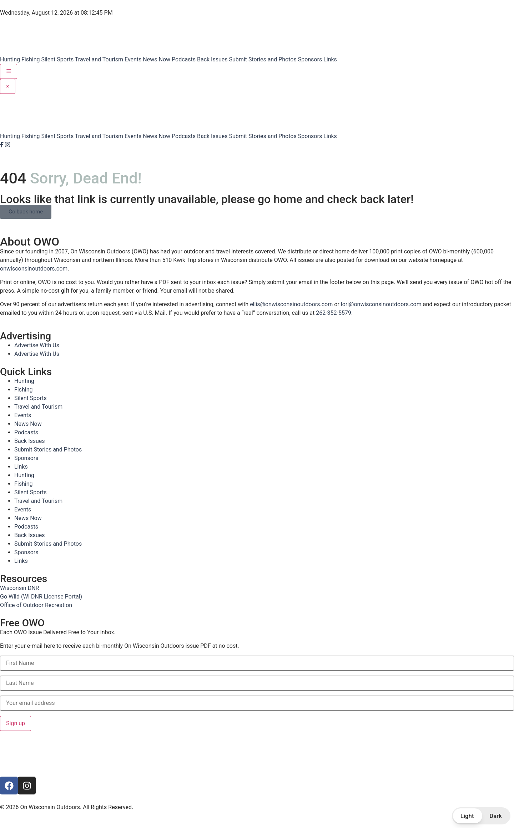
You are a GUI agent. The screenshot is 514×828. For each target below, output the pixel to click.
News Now (156, 59)
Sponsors (310, 59)
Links (330, 59)
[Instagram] (7, 144)
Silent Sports (57, 59)
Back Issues (212, 59)
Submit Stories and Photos (262, 59)
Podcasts (184, 59)
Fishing (30, 59)
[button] (481, 815)
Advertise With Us (36, 345)
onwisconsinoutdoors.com (33, 268)
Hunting (10, 59)
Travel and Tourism (99, 59)
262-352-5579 (333, 312)
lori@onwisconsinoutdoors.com (381, 304)
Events (133, 59)
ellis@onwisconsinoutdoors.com (291, 304)
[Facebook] (2, 144)
